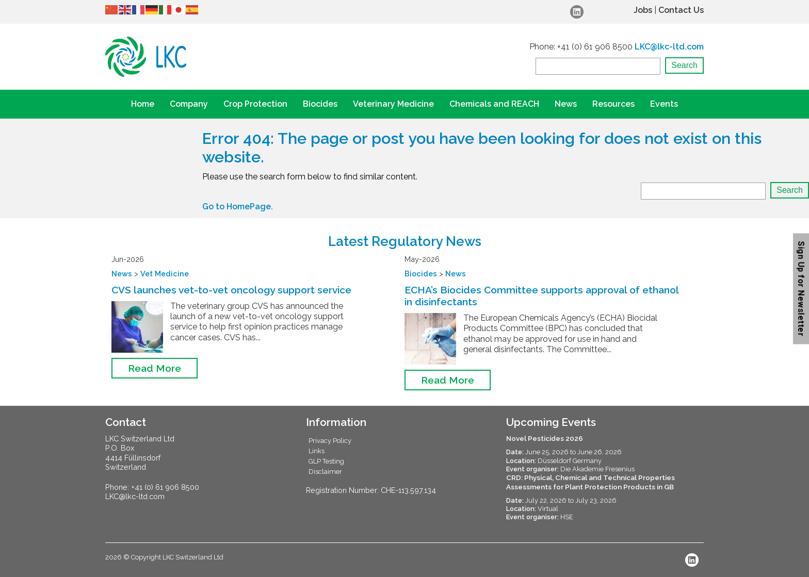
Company (189, 104)
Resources (613, 104)
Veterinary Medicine (393, 104)
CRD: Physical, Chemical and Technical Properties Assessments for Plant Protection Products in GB (590, 481)
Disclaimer (325, 471)
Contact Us (681, 10)
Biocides (320, 104)
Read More (154, 368)
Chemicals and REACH (494, 104)
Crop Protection (255, 104)
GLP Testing (326, 461)
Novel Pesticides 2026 (544, 438)
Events (664, 104)
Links (317, 451)
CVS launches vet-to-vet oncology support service (231, 289)
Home (142, 104)
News (566, 104)
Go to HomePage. (237, 206)
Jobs (643, 10)
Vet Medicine (164, 273)
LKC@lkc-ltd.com (669, 47)
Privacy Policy (330, 440)
